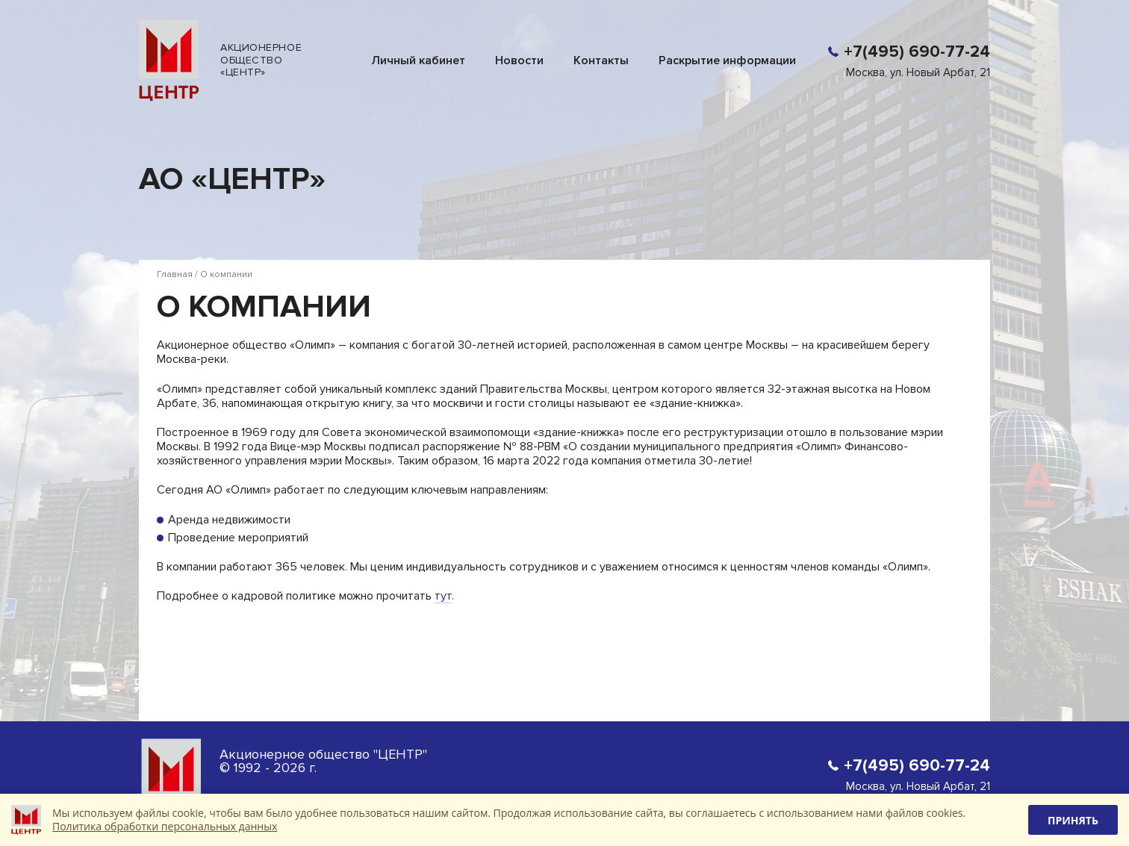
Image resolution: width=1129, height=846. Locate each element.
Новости (519, 60)
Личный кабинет (418, 60)
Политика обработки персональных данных (164, 826)
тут (443, 595)
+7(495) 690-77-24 (917, 51)
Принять (1073, 820)
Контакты (601, 60)
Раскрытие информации (727, 60)
